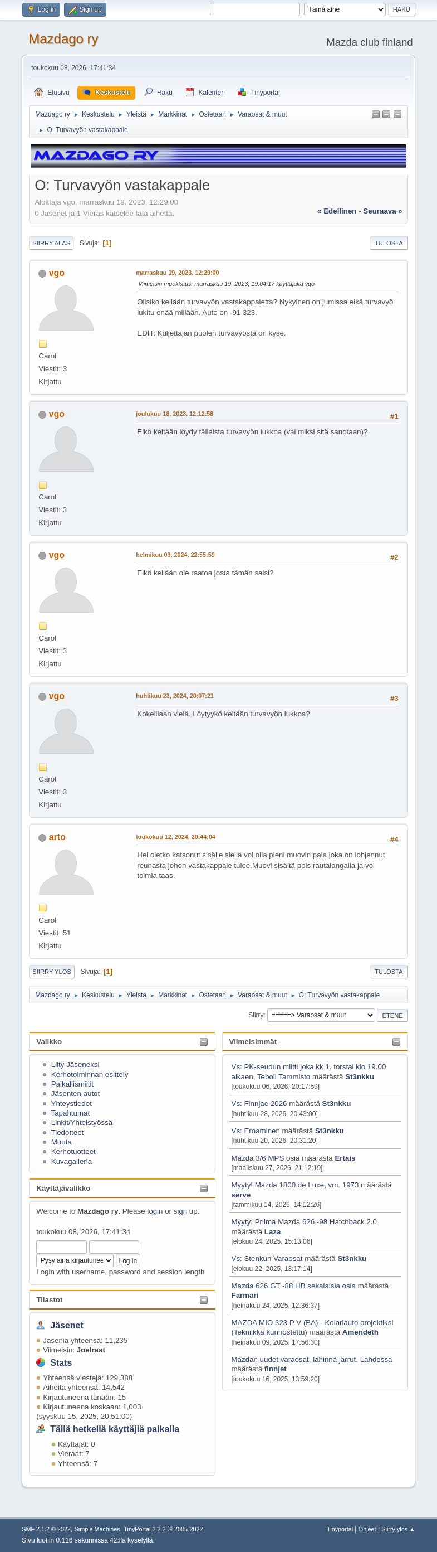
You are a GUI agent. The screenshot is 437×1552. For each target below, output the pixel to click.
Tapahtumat (70, 1113)
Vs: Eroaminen (256, 1131)
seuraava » (382, 211)
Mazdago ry (63, 38)
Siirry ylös (51, 971)
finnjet (275, 1369)
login (155, 1211)
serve (241, 1195)
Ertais (345, 1158)
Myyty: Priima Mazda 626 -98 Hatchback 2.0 (304, 1222)
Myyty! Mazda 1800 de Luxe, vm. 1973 (295, 1185)
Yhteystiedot (71, 1103)
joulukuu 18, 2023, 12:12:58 (174, 413)
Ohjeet (367, 1529)
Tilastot (49, 1300)
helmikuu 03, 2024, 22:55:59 (175, 554)
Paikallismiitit (72, 1084)
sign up (186, 1211)
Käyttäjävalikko (63, 1188)
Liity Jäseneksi (75, 1064)
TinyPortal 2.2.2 (144, 1529)
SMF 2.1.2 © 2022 (46, 1529)
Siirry (255, 1015)
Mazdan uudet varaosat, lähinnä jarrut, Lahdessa (312, 1359)
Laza (272, 1232)
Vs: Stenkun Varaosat (267, 1258)
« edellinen (336, 211)
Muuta (61, 1142)
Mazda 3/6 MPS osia (267, 1158)
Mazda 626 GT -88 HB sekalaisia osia (294, 1286)
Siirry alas (51, 243)
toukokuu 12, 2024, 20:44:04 (175, 836)
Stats (61, 1362)
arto (57, 837)
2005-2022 (188, 1529)
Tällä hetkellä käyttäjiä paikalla (114, 1429)
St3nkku (359, 1077)
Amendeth (360, 1332)
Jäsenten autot (75, 1093)
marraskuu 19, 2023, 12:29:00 (177, 272)
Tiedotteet (67, 1132)
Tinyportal (340, 1529)
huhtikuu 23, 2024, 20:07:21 (175, 695)
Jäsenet (67, 1325)
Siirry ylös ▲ (398, 1529)
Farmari (245, 1295)
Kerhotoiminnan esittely (90, 1074)
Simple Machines (97, 1529)
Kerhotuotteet (73, 1151)
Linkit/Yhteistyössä (81, 1122)
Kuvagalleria (71, 1161)
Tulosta (389, 243)
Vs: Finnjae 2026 (259, 1103)
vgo (57, 273)
